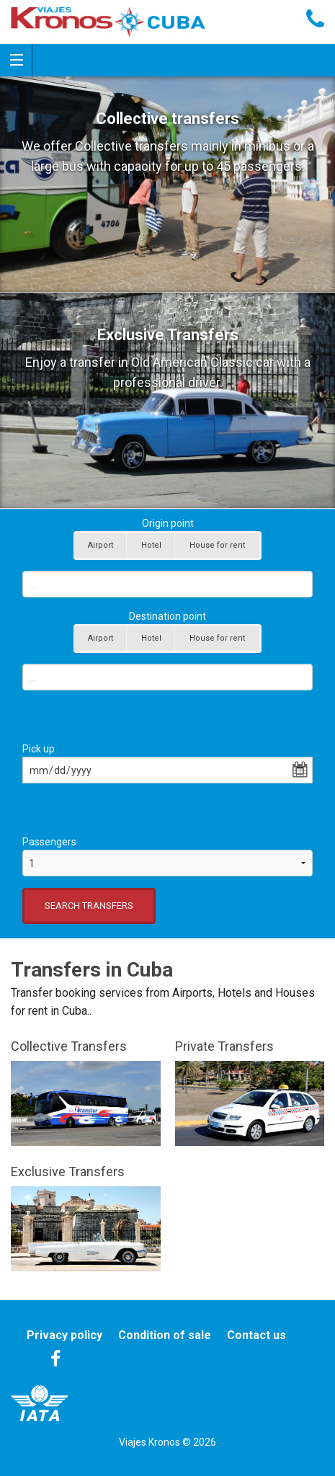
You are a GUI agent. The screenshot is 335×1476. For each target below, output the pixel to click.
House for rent (217, 545)
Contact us (256, 1335)
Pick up (38, 749)
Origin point (168, 523)
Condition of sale (164, 1335)
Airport (100, 545)
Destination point (167, 616)
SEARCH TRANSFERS (89, 905)
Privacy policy (64, 1335)
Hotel (151, 545)
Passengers (49, 842)
